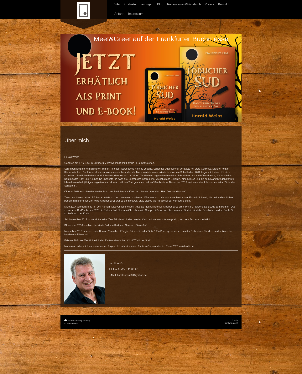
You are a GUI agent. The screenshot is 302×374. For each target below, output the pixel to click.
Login (235, 320)
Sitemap (86, 320)
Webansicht (231, 323)
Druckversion (72, 320)
